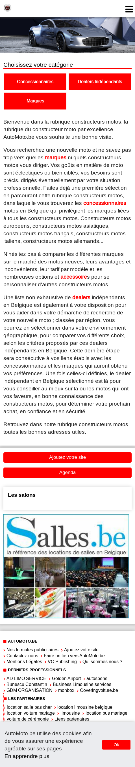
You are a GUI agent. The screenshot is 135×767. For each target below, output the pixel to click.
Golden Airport (66, 678)
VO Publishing (62, 662)
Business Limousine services (82, 684)
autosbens (96, 678)
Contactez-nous (22, 656)
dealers (81, 297)
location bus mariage (106, 713)
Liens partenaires (72, 719)
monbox (66, 690)
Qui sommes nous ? (102, 662)
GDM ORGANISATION (29, 690)
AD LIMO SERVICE (26, 678)
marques (55, 157)
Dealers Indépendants (100, 82)
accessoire (73, 276)
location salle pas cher (29, 707)
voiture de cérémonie (28, 719)
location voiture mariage (31, 713)
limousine (70, 713)
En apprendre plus (27, 756)
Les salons (22, 495)
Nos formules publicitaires (32, 650)
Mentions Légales (24, 662)
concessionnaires (104, 203)
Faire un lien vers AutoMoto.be (74, 656)
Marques (35, 101)
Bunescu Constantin (26, 684)
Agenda (67, 472)
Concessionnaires (35, 82)
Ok (116, 744)
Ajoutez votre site (67, 457)
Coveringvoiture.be (99, 690)
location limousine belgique (84, 707)
